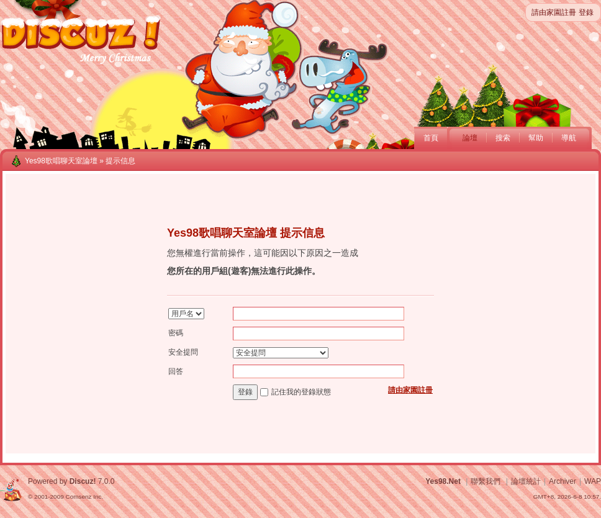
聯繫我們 (485, 481)
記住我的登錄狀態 (301, 392)
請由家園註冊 (553, 12)
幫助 (535, 138)
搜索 (502, 138)
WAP (592, 481)
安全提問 (183, 352)
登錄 (586, 12)
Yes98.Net (443, 481)
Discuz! (83, 481)
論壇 (470, 138)
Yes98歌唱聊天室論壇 (61, 161)
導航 (568, 138)
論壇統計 (526, 481)
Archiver (562, 481)
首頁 (430, 138)
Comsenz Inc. (84, 496)
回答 (175, 371)
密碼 (175, 333)
